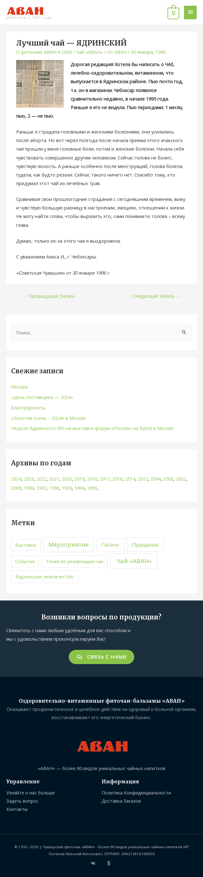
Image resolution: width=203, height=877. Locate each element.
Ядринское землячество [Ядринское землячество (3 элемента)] (45, 576)
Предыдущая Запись (48, 296)
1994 (79, 488)
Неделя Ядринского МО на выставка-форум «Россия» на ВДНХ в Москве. (92, 428)
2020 (67, 479)
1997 (41, 488)
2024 (16, 479)
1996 (54, 488)
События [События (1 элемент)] (25, 561)
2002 (181, 479)
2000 (16, 488)
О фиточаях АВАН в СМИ (44, 52)
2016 (117, 479)
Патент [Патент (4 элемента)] (110, 544)
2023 (29, 479)
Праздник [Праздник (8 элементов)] (145, 544)
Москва (19, 386)
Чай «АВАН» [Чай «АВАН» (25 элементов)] (134, 561)
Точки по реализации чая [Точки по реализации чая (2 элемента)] (74, 561)
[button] (102, 657)
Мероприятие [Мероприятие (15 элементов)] (68, 544)
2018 (92, 479)
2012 (143, 479)
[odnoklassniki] (109, 863)
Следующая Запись (156, 296)
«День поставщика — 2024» (42, 397)
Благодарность (28, 407)
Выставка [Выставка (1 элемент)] (25, 545)
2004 (155, 479)
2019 (79, 479)
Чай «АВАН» (89, 52)
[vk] (98, 863)
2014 (130, 479)
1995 (67, 488)
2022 (41, 479)
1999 (29, 488)
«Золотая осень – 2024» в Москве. (49, 418)
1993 (92, 488)
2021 (54, 479)
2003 (168, 479)
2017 (105, 479)
